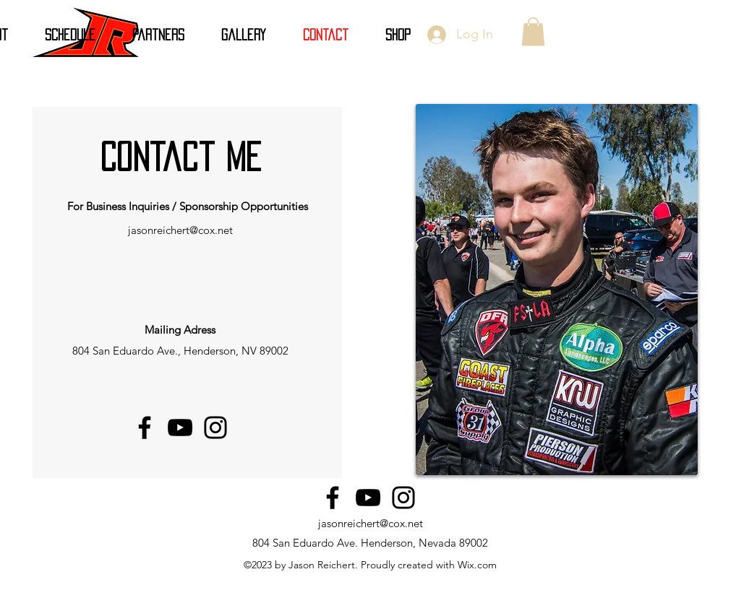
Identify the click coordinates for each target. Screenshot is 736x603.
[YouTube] (180, 427)
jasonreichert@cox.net (180, 230)
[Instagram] (215, 427)
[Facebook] (144, 427)
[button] (533, 31)
